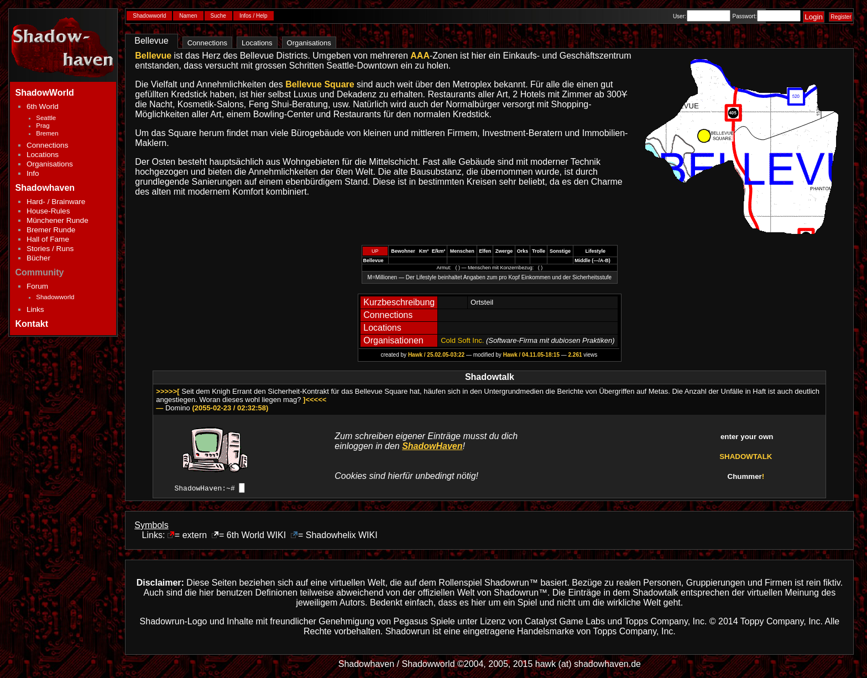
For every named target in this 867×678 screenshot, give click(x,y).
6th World (43, 106)
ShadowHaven (432, 446)
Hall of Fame (48, 239)
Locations (43, 154)
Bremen (47, 133)
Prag (42, 125)
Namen (188, 16)
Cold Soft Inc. (462, 340)
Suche (218, 16)
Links (35, 309)
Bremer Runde (51, 230)
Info (33, 173)
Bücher (38, 258)
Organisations (50, 164)
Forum (37, 286)
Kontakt (32, 323)
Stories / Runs (50, 248)
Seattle (46, 117)
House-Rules (48, 211)
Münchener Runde (57, 220)
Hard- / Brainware (56, 201)
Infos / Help (253, 16)
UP (375, 251)
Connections (48, 145)
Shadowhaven (45, 187)
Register (841, 17)
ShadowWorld (44, 92)
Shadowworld (55, 297)
